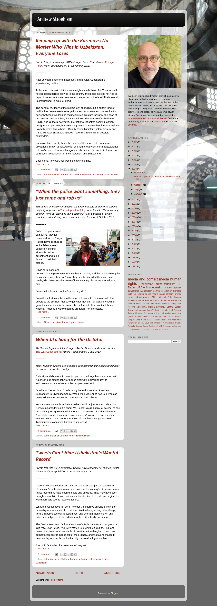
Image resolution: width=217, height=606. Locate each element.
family (136, 329)
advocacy (160, 307)
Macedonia (141, 307)
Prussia (178, 323)
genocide (132, 316)
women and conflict (164, 316)
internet (131, 303)
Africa (47, 322)
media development (139, 297)
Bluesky (135, 121)
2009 (134, 213)
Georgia (173, 303)
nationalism (142, 316)
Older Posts (112, 572)
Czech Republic (173, 287)
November (139, 172)
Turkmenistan (83, 435)
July (136, 189)
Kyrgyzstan (132, 323)
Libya (147, 323)
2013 (134, 169)
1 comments (44, 431)
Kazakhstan (176, 320)
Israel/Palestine (154, 310)
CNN (52, 471)
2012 (134, 199)
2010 (134, 208)
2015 (134, 160)
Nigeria (151, 307)
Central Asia (165, 297)
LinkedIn (144, 121)
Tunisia (152, 326)
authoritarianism (52, 174)
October (138, 185)
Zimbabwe (167, 326)
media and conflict (143, 279)
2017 (134, 155)
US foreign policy (151, 313)
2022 (134, 142)
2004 (134, 235)
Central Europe (173, 307)
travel (151, 316)
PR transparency (157, 323)
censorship (133, 291)
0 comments (44, 169)
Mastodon (160, 121)
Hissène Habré (160, 320)
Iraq (179, 303)
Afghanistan (146, 291)
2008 (134, 217)
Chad (138, 320)
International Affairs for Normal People (147, 118)
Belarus (178, 317)
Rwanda (131, 326)
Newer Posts (45, 572)
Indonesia (141, 310)
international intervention (169, 300)
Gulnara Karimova (82, 174)
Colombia (132, 310)
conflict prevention (162, 291)
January (138, 194)
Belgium (131, 320)
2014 (134, 164)
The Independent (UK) (72, 210)
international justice (150, 329)
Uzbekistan (112, 174)
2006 (134, 226)
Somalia (177, 291)
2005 (134, 230)
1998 (134, 261)
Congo (150, 320)
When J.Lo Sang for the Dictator (69, 339)
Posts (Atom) (56, 580)
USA (139, 287)
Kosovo (131, 307)
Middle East (167, 310)
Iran (169, 320)
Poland (131, 313)
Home (78, 572)
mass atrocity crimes (170, 294)
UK (157, 326)
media (164, 279)
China (143, 320)
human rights (99, 174)
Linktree (132, 124)
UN (160, 326)
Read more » (42, 164)
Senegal (138, 326)
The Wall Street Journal (49, 351)
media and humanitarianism (148, 303)
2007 (134, 222)
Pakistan (177, 310)
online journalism (153, 287)
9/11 (130, 294)
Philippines (169, 323)
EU (180, 283)
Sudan (141, 300)
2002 (134, 244)
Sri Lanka (139, 294)
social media (102, 559)
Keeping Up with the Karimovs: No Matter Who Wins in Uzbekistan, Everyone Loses (72, 47)
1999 (134, 257)
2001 (134, 248)
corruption (66, 174)
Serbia (145, 326)
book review (165, 313)
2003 (134, 239)
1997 (134, 266)
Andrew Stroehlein (54, 19)
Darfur (132, 287)
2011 (134, 204)
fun (141, 329)
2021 (134, 146)
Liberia (80, 322)
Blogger (115, 593)
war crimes (163, 329)
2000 (134, 253)
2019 (134, 151)
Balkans (165, 303)
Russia (138, 313)
